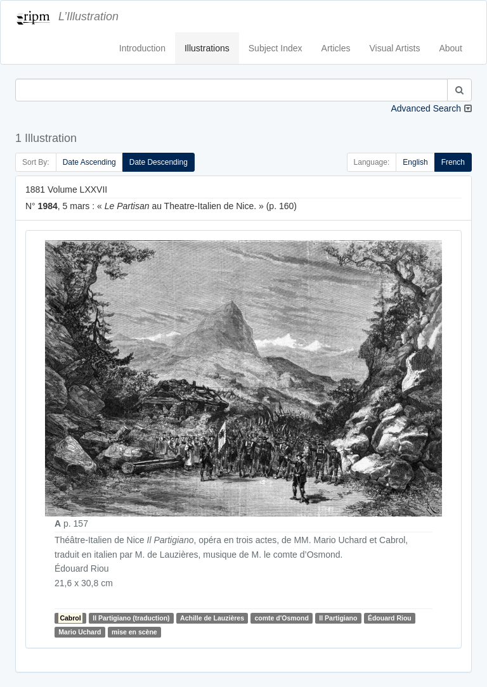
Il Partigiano (338, 618)
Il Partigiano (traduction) (131, 618)
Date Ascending (89, 162)
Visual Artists (395, 48)
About (450, 48)
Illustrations (207, 48)
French (453, 162)
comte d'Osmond (282, 618)
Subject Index (275, 48)
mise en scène (134, 632)
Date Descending (158, 162)
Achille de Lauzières (212, 618)
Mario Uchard (79, 632)
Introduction (142, 48)
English (415, 162)
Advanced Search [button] (426, 108)
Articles (336, 48)
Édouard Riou (390, 618)
